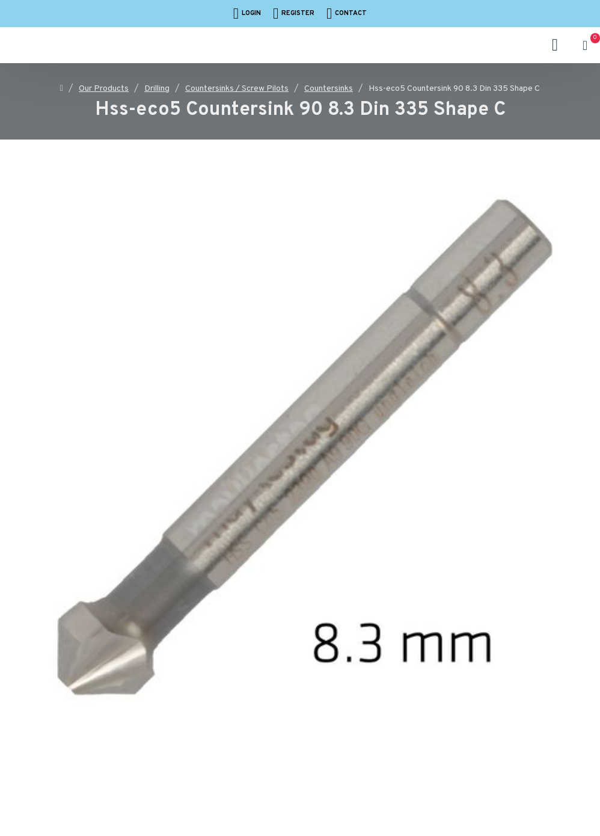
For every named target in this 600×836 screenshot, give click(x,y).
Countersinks (328, 89)
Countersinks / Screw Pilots (237, 89)
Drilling (157, 89)
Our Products (104, 89)
